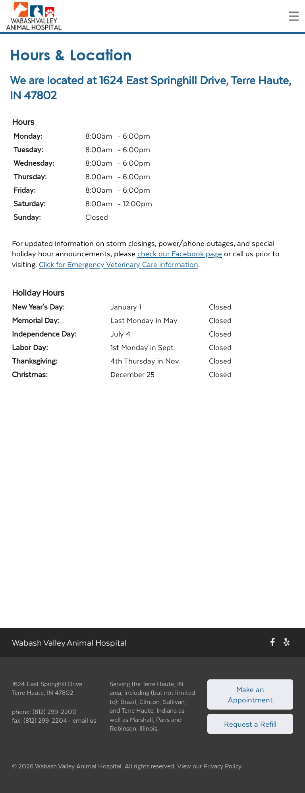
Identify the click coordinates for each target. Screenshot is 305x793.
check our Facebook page (179, 253)
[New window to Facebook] (272, 642)
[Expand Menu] (294, 16)
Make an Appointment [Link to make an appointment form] (250, 694)
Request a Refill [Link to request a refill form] (250, 723)
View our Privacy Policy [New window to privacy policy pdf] (209, 766)
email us (84, 720)
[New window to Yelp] (286, 642)
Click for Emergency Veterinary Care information (118, 264)
